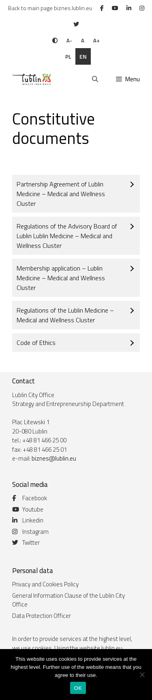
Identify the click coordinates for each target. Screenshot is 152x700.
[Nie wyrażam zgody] (142, 674)
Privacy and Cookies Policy (45, 584)
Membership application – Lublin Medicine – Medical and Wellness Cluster (61, 277)
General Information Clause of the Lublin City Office (68, 600)
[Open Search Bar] (95, 79)
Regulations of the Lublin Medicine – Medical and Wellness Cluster (65, 315)
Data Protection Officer (41, 615)
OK (78, 688)
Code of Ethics (36, 342)
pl (68, 56)
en (83, 56)
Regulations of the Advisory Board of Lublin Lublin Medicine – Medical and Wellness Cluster (67, 235)
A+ (96, 40)
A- (69, 40)
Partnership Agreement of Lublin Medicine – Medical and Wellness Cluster (61, 193)
